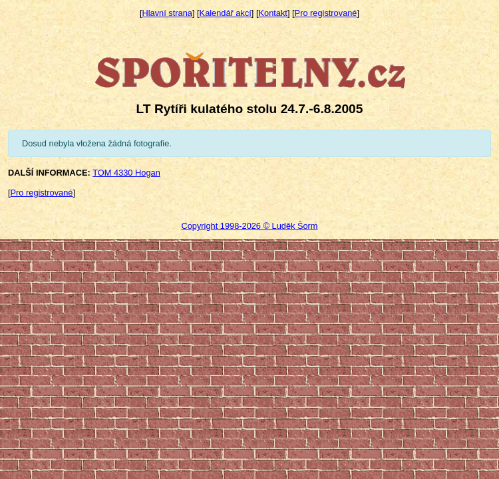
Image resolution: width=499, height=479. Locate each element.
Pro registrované (326, 13)
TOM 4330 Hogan (126, 173)
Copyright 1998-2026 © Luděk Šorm (249, 226)
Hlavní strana (167, 13)
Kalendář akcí (225, 13)
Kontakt (273, 13)
